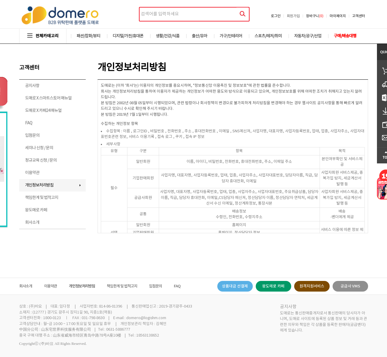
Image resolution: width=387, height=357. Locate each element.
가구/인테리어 (231, 35)
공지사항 (32, 85)
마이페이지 (338, 16)
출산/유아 (199, 35)
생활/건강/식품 (167, 35)
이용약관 (32, 173)
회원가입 (293, 16)
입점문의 (32, 135)
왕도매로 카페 (36, 210)
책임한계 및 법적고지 (41, 197)
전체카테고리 (43, 35)
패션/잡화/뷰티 (88, 35)
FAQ (28, 123)
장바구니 (314, 16)
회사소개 (32, 222)
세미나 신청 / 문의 (39, 148)
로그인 (276, 16)
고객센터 (358, 16)
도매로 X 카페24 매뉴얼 (43, 110)
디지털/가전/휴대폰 (128, 35)
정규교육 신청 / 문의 (40, 160)
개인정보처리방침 (39, 185)
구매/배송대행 (345, 35)
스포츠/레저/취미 (268, 35)
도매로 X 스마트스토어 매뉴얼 (48, 98)
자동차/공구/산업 (307, 35)
